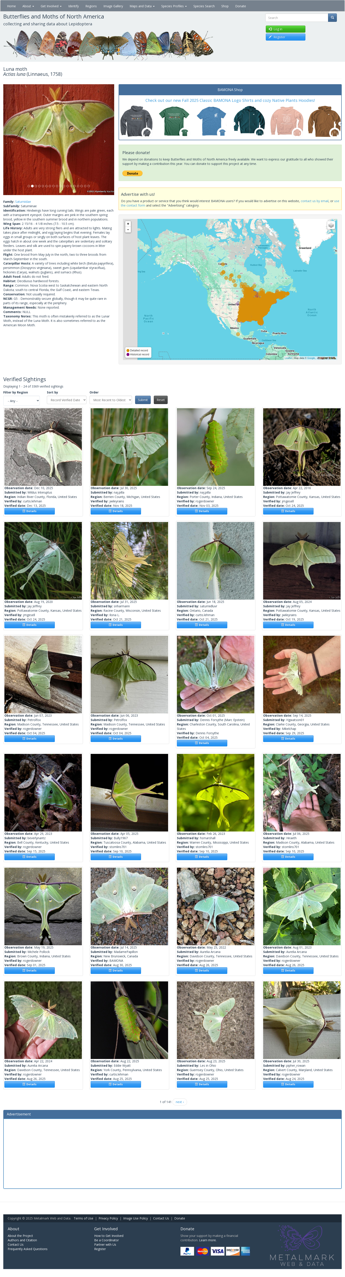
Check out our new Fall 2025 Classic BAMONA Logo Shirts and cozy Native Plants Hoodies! (230, 100)
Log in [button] (275, 29)
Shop (225, 6)
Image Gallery (113, 6)
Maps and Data (142, 6)
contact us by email (314, 201)
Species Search (204, 6)
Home (11, 6)
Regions (91, 6)
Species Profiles (174, 6)
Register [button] (277, 37)
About (28, 6)
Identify (73, 6)
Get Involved (51, 6)
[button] (11, 139)
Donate (240, 6)
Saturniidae (23, 201)
